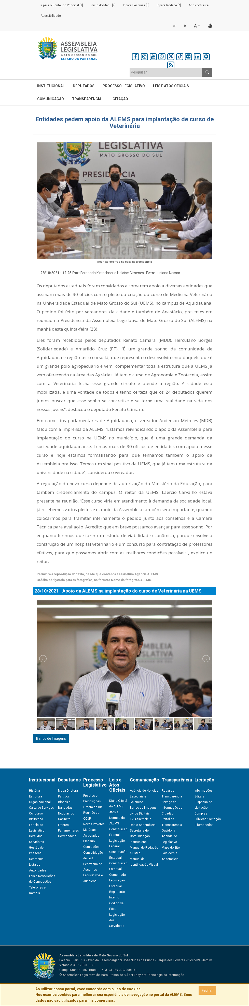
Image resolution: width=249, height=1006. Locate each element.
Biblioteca (36, 819)
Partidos (64, 796)
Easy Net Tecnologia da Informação (159, 975)
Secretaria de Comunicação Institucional (140, 836)
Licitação (118, 99)
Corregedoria (67, 836)
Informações (204, 790)
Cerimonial (36, 859)
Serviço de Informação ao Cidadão (172, 807)
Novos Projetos (94, 824)
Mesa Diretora (68, 790)
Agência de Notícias (144, 790)
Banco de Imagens (51, 738)
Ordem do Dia (93, 807)
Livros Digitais (140, 813)
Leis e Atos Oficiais (171, 86)
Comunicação (50, 99)
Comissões (91, 847)
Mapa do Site (171, 847)
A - (174, 25)
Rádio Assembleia (143, 825)
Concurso (36, 813)
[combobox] (166, 72)
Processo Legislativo (124, 86)
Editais (199, 796)
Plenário (89, 841)
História (34, 790)
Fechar (207, 990)
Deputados (83, 86)
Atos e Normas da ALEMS (117, 817)
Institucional (51, 86)
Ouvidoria (168, 830)
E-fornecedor (204, 825)
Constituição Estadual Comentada (118, 869)
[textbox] (166, 72)
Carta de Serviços (41, 807)
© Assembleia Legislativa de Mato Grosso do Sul (93, 975)
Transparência (86, 99)
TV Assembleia (140, 819)
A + (197, 25)
